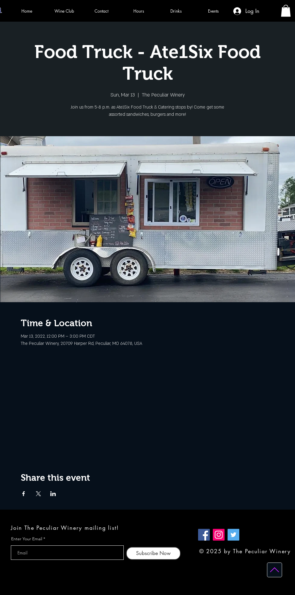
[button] (286, 11)
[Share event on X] (38, 493)
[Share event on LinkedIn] (53, 493)
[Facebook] (204, 535)
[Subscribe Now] (153, 553)
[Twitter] (233, 535)
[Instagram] (219, 535)
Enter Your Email (26, 539)
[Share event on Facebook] (23, 493)
